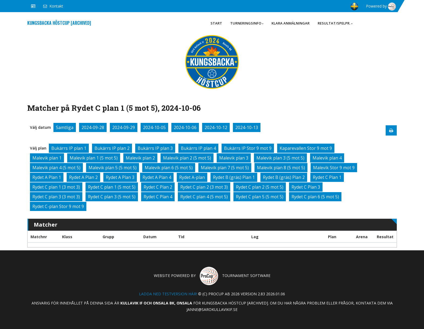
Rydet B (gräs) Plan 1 (234, 177)
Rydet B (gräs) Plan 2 (284, 177)
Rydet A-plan (192, 177)
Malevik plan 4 (327, 158)
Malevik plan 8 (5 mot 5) (281, 168)
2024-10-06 (185, 127)
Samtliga (64, 127)
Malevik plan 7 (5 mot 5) (225, 168)
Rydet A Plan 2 (83, 177)
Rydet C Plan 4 (158, 197)
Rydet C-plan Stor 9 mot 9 (58, 206)
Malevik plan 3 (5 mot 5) (280, 158)
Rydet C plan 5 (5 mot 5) (259, 197)
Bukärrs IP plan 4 (198, 148)
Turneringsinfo (246, 23)
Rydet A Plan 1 (46, 177)
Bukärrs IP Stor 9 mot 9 (248, 148)
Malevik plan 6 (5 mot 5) (169, 168)
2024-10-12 (216, 127)
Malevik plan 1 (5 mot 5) (94, 158)
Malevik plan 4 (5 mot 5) (56, 168)
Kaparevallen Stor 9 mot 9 (306, 148)
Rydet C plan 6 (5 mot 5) (315, 197)
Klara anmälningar (291, 23)
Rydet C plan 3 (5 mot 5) (111, 197)
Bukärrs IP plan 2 (112, 148)
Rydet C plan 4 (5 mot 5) (204, 197)
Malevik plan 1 (47, 158)
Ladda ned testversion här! (168, 293)
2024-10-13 (246, 127)
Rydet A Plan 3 (120, 177)
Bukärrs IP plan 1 (68, 148)
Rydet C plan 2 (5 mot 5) (259, 187)
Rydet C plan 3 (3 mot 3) (56, 197)
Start (216, 23)
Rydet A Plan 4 (157, 177)
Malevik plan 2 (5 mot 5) (187, 158)
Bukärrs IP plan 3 (155, 148)
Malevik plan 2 (140, 158)
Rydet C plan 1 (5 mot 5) (111, 187)
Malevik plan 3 (233, 158)
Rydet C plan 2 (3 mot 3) (204, 187)
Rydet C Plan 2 (158, 187)
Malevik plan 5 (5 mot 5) (113, 168)
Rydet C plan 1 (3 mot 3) (56, 187)
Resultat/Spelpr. (335, 23)
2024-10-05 (154, 127)
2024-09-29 (123, 127)
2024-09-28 (93, 127)
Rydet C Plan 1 (327, 177)
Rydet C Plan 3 (305, 187)
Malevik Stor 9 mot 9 (334, 168)
